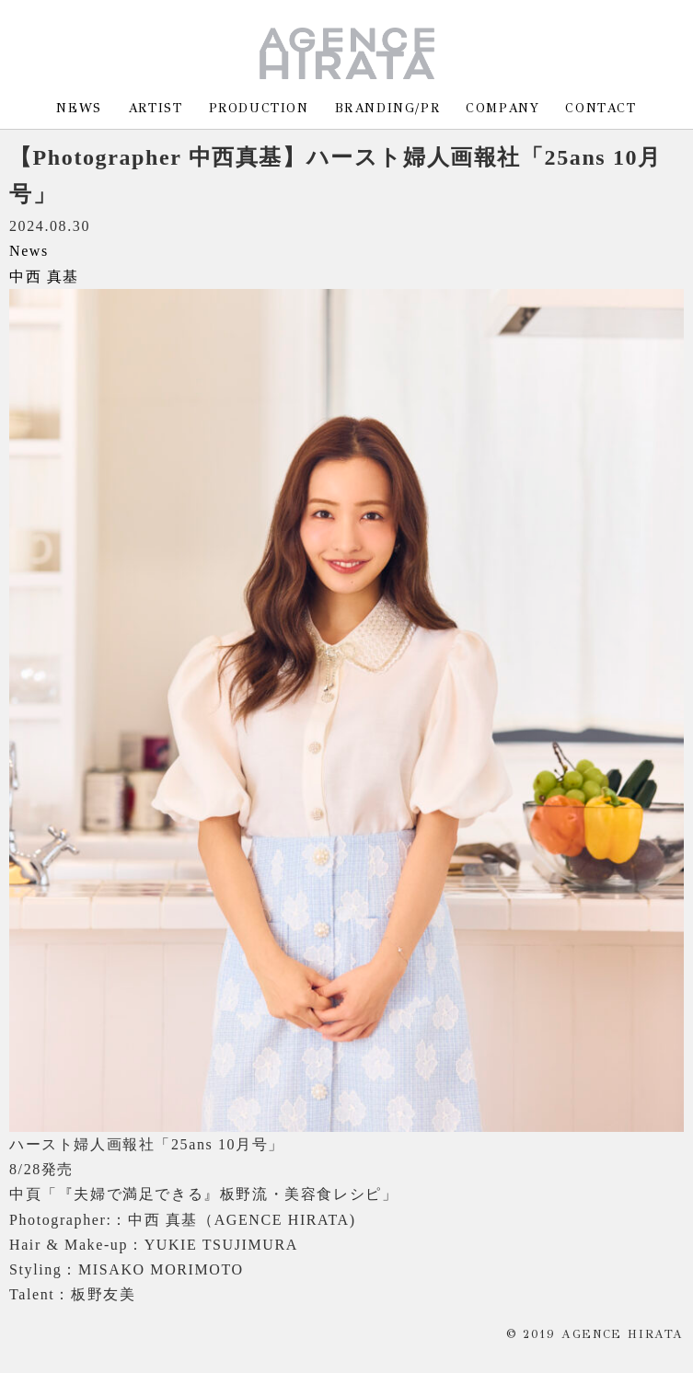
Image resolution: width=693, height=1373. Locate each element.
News (29, 251)
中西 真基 (44, 276)
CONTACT (600, 108)
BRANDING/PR (388, 108)
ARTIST (155, 108)
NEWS (78, 108)
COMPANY (502, 108)
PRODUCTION (259, 108)
